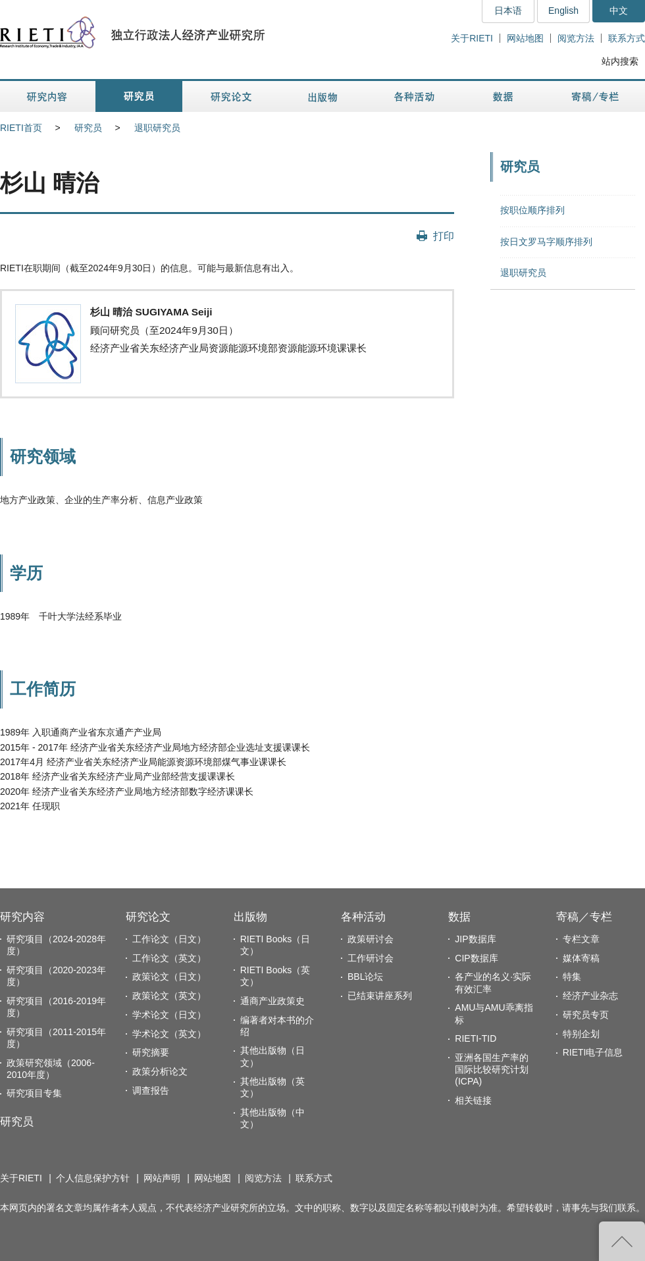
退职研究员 (157, 127)
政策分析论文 (160, 1071)
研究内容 (22, 917)
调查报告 (150, 1090)
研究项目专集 (34, 1093)
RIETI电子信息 (593, 1052)
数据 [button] (504, 96)
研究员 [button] (138, 96)
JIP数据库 (475, 939)
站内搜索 (620, 61)
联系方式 (626, 38)
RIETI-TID (475, 1038)
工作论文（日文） (169, 939)
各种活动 (363, 917)
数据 (459, 917)
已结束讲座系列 (380, 995)
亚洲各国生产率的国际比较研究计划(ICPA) (492, 1069)
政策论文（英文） (169, 995)
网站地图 (525, 38)
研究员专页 (586, 1014)
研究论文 (148, 917)
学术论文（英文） (169, 1034)
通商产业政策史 (272, 1001)
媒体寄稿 (581, 958)
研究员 (88, 127)
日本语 (508, 10)
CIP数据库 (476, 958)
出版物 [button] (322, 96)
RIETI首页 (21, 127)
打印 (443, 236)
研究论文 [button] (231, 96)
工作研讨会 (371, 958)
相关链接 (473, 1100)
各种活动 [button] (414, 96)
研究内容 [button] (47, 96)
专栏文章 (581, 939)
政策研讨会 (371, 939)
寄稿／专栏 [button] (595, 96)
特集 (572, 976)
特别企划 (581, 1034)
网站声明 (161, 1178)
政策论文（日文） (169, 976)
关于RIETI (472, 38)
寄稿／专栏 (584, 917)
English (563, 10)
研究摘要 (150, 1052)
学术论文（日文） (169, 1014)
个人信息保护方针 (93, 1178)
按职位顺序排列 (532, 210)
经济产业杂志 (590, 995)
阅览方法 (575, 38)
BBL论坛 (365, 976)
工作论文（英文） (169, 958)
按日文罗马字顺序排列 (546, 241)
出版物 (250, 917)
